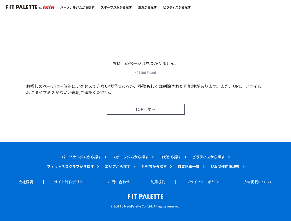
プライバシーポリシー (204, 181)
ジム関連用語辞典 (224, 166)
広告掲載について (258, 181)
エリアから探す (117, 166)
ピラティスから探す (177, 7)
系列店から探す (154, 166)
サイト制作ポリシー (70, 181)
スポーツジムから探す (116, 7)
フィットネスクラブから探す (70, 166)
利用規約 (158, 181)
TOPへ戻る (145, 109)
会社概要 (25, 181)
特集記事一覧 (188, 166)
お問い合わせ (119, 181)
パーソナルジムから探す (77, 7)
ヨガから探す (147, 7)
